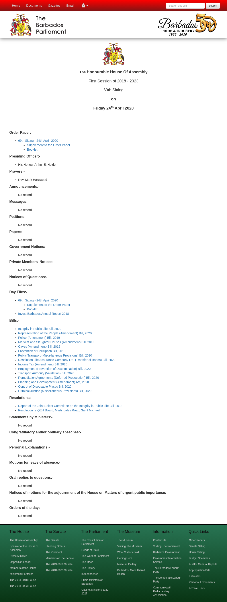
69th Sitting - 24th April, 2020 (38, 140)
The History (88, 568)
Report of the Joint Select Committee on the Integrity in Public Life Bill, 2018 (70, 406)
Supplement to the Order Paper (48, 145)
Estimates (194, 576)
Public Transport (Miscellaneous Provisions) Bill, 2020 (55, 355)
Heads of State (90, 550)
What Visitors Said (128, 552)
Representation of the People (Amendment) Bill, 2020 (55, 333)
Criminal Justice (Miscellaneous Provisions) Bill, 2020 (55, 391)
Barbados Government (166, 552)
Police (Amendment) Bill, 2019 (39, 337)
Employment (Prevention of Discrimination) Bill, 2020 (54, 369)
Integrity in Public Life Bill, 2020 (39, 329)
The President (54, 552)
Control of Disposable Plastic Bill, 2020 (44, 386)
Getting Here (124, 558)
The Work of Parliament (95, 556)
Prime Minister (18, 556)
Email (70, 5)
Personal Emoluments (202, 582)
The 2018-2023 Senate (59, 570)
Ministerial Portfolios (21, 574)
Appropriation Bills (199, 570)
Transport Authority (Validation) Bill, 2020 (46, 373)
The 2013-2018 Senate (59, 564)
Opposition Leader (20, 562)
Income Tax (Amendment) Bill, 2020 (42, 364)
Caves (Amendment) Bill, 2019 (39, 346)
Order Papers (197, 540)
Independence (89, 574)
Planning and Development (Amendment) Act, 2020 (53, 382)
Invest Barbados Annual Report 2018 (43, 313)
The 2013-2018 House (23, 580)
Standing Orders (55, 546)
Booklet (32, 149)
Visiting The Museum (129, 546)
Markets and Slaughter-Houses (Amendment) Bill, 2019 (56, 342)
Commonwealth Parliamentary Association (162, 591)
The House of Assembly (24, 540)
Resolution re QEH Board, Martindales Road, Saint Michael (59, 410)
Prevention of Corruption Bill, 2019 (41, 351)
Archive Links (197, 588)
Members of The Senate (60, 558)
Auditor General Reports (203, 564)
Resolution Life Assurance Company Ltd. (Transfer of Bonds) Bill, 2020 (66, 360)
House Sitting (197, 552)
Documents (34, 5)
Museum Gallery (127, 564)
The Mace (87, 562)
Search (213, 5)
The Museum (125, 540)
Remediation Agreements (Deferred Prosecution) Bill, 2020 (58, 377)
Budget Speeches (199, 558)
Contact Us (159, 540)
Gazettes (54, 5)
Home (16, 5)
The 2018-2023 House (23, 586)
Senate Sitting (197, 546)
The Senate (52, 540)
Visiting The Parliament (166, 546)
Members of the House (23, 568)
